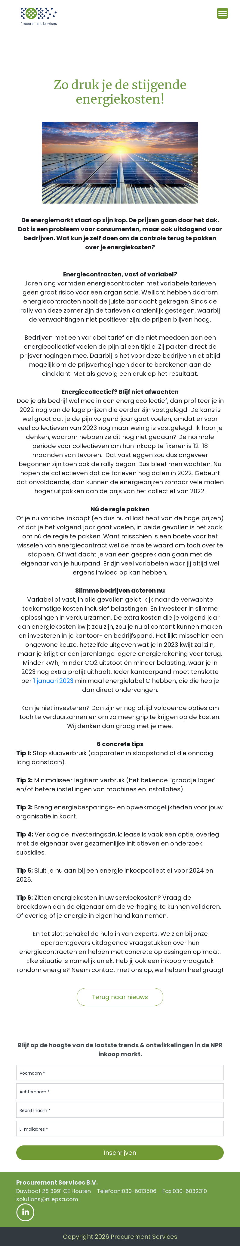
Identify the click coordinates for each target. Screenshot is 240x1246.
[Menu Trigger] (222, 13)
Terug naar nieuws (120, 997)
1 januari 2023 (53, 681)
